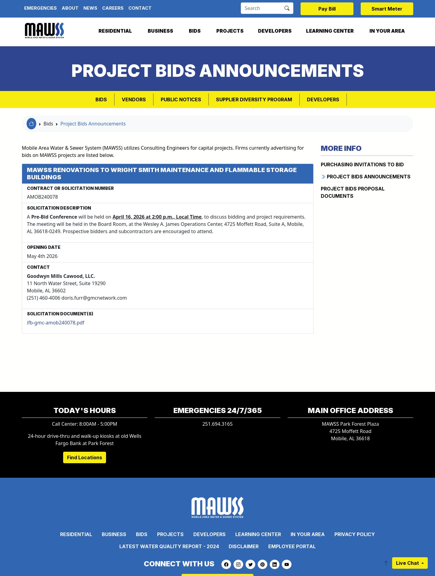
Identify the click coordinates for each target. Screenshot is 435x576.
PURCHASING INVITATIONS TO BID (362, 164)
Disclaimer (244, 546)
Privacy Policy (354, 534)
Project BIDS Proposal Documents (353, 192)
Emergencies (40, 8)
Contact (140, 8)
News (90, 8)
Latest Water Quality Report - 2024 (169, 546)
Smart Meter (387, 9)
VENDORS (134, 99)
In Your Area (387, 31)
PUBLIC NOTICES (181, 99)
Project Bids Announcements (93, 123)
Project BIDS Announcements (366, 177)
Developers (275, 31)
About (70, 8)
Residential (115, 31)
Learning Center (330, 31)
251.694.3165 (217, 424)
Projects (229, 31)
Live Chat (408, 563)
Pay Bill (327, 9)
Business (160, 31)
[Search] (261, 8)
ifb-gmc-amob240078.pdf (55, 322)
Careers (113, 8)
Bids (195, 31)
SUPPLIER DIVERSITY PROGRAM (254, 99)
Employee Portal (292, 546)
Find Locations (84, 457)
